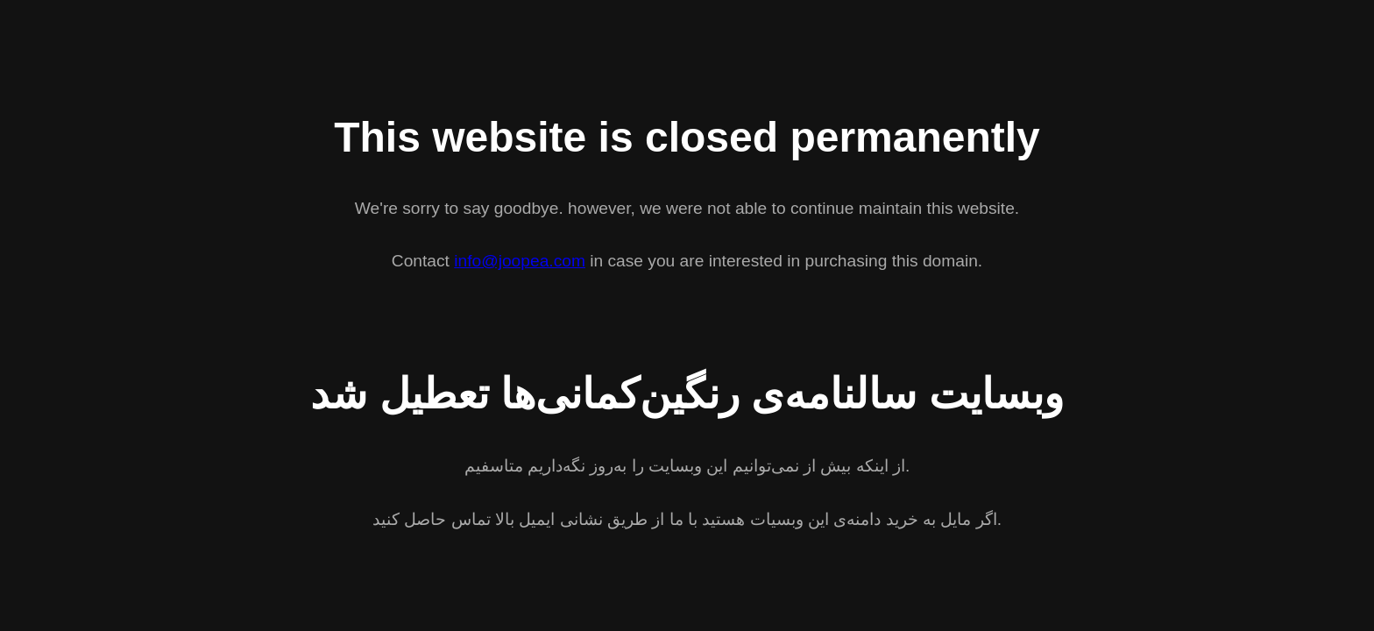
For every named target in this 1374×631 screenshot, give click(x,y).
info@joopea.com (519, 261)
